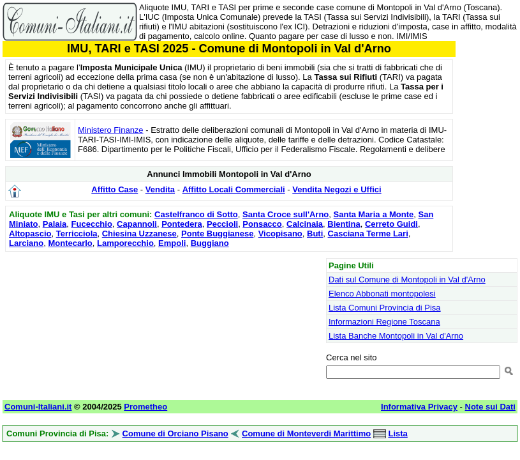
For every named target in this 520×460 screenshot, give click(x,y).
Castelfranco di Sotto (196, 214)
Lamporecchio (125, 243)
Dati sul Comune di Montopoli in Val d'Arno (407, 279)
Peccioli (222, 224)
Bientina (343, 224)
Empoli (172, 243)
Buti (315, 233)
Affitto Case (114, 189)
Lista (397, 433)
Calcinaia (304, 224)
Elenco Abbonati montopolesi (382, 293)
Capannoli (137, 224)
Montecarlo (70, 243)
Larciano (26, 243)
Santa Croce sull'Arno (285, 214)
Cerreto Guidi (391, 224)
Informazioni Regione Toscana (384, 321)
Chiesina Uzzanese (139, 233)
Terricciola (77, 233)
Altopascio (30, 233)
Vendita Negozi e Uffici (336, 189)
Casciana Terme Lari (368, 233)
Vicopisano (280, 233)
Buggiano (210, 243)
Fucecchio (91, 224)
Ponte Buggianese (217, 233)
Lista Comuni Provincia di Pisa (385, 307)
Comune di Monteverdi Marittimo (306, 433)
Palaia (55, 224)
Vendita (160, 189)
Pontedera (181, 224)
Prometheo (145, 406)
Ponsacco (261, 224)
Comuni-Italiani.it (37, 406)
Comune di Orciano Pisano (175, 433)
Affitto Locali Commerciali (233, 189)
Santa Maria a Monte (374, 214)
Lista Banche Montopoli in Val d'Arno (396, 336)
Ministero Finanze (111, 130)
